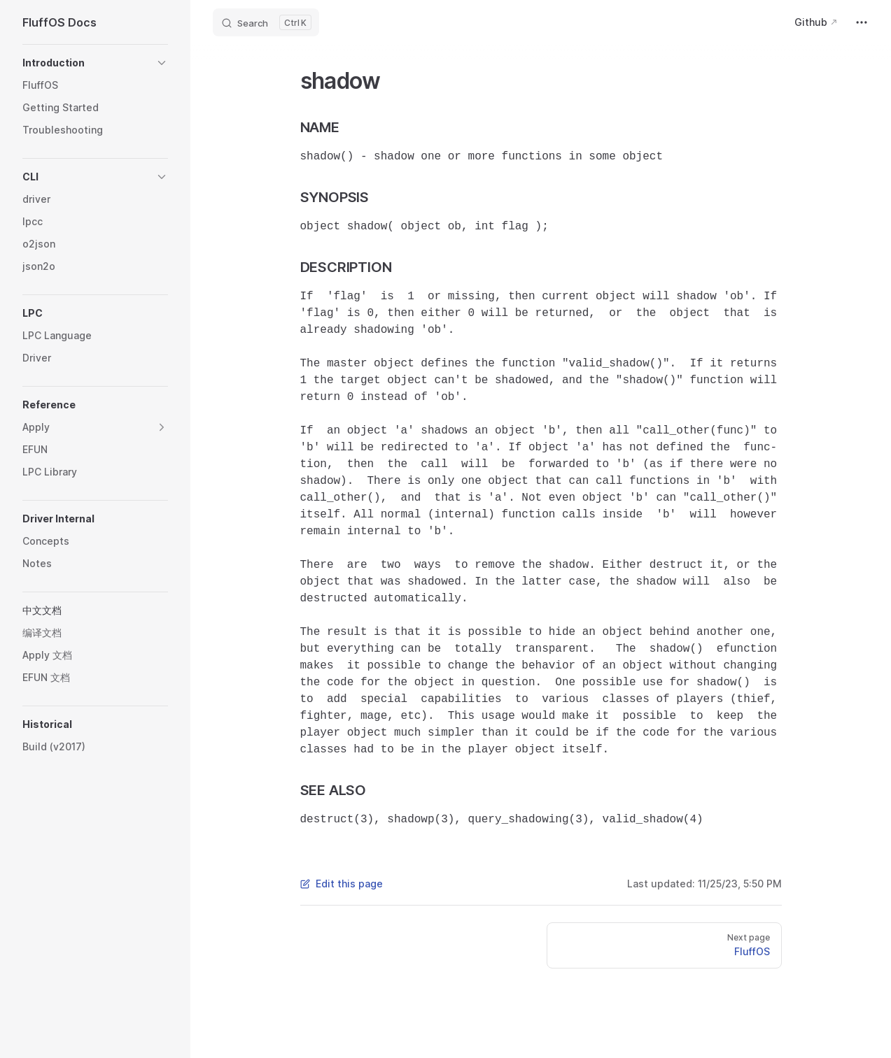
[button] (95, 63)
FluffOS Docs (59, 22)
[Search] (266, 22)
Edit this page (341, 883)
